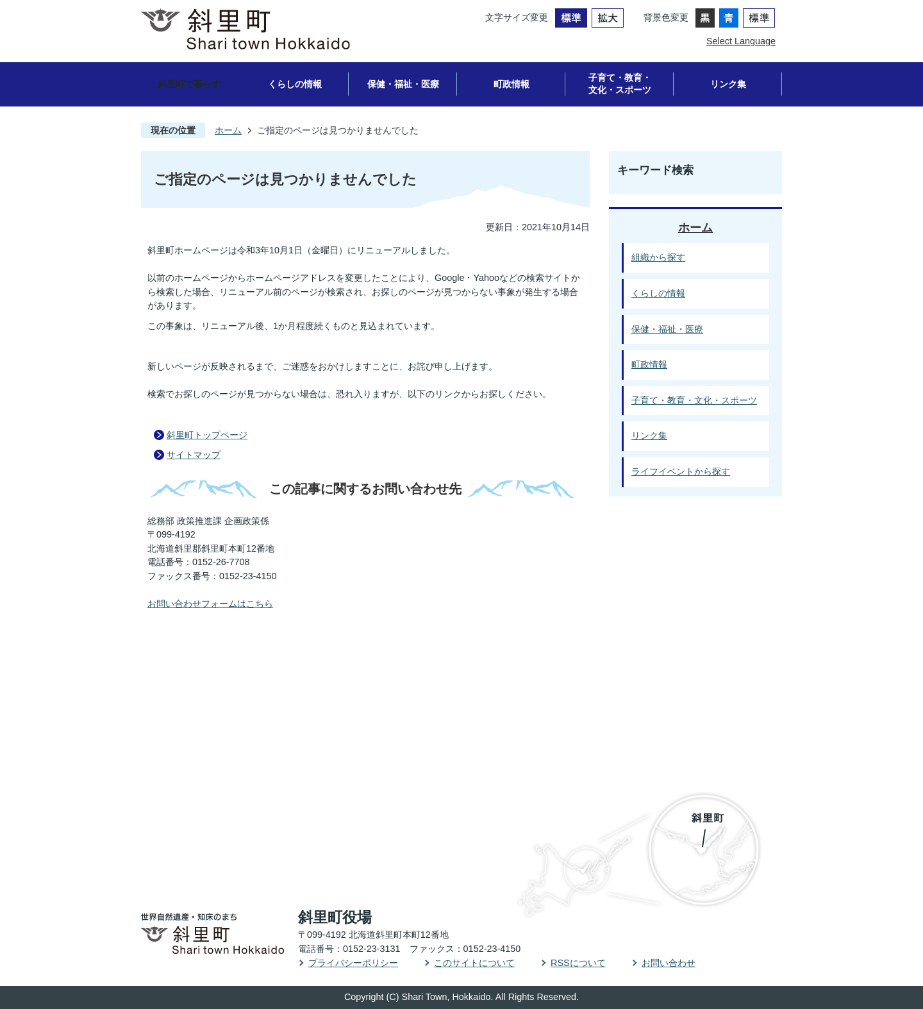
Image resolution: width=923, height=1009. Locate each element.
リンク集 (728, 84)
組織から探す (658, 257)
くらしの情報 (295, 84)
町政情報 (511, 84)
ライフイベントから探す (680, 471)
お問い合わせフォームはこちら (210, 603)
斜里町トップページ (207, 435)
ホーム (228, 130)
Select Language (741, 41)
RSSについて (578, 963)
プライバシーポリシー (353, 963)
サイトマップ (193, 455)
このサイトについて (474, 963)
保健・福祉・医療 (403, 84)
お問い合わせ (668, 963)
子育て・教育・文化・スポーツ (619, 83)
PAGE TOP (875, 648)
